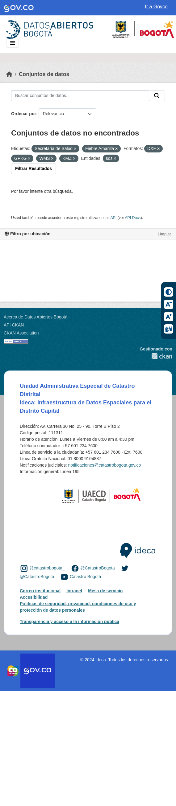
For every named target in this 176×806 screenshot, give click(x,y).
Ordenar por (23, 113)
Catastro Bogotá (85, 576)
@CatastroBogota (97, 568)
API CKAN (14, 324)
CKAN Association (21, 332)
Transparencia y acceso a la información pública (69, 621)
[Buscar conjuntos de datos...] (80, 95)
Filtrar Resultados (33, 168)
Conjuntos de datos (44, 74)
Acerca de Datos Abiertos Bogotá (35, 316)
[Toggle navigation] (12, 43)
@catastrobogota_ (47, 568)
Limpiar (164, 234)
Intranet (74, 590)
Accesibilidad (34, 597)
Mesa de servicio (105, 590)
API (113, 218)
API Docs (132, 218)
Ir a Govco (156, 6)
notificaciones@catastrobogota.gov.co (104, 465)
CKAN (156, 356)
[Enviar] (157, 95)
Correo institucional (40, 590)
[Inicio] (9, 74)
